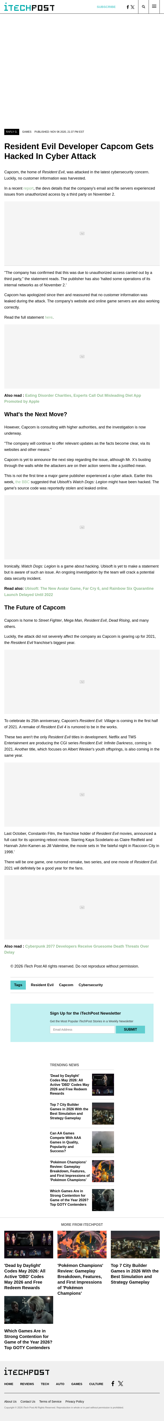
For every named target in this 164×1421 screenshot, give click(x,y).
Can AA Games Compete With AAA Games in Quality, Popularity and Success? (65, 1142)
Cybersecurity (91, 985)
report (28, 188)
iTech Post (33, 966)
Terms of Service (50, 1401)
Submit (130, 1029)
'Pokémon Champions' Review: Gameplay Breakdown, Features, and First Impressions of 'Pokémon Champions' (70, 1171)
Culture (96, 1384)
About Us (10, 1401)
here (49, 317)
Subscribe (106, 7)
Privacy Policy (74, 1401)
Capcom (66, 985)
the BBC (22, 482)
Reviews (27, 1384)
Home (8, 1384)
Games (26, 131)
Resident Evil (42, 985)
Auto (60, 1384)
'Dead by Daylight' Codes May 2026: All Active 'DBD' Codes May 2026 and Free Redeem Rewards (69, 1084)
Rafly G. (12, 131)
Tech (45, 1384)
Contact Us (27, 1401)
